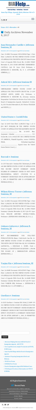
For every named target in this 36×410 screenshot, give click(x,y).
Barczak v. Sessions (10, 156)
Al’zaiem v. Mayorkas (18, 396)
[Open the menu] (32, 19)
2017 (7, 27)
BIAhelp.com (8, 407)
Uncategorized (13, 50)
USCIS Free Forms (10, 361)
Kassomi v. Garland (18, 398)
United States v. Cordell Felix (14, 116)
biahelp (27, 50)
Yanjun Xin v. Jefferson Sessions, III (17, 263)
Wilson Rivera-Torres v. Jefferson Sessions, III (16, 192)
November (13, 27)
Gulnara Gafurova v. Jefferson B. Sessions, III (16, 227)
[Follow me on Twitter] (6, 20)
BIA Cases (22, 50)
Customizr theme (29, 407)
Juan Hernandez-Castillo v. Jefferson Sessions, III (17, 46)
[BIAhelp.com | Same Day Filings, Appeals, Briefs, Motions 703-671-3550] (18, 5)
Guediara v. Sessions (10, 295)
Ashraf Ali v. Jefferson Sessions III (16, 81)
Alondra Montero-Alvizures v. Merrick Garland (18, 391)
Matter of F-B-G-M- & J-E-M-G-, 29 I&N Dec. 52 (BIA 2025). (18, 388)
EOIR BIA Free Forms (11, 364)
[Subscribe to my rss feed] (2, 20)
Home (3, 27)
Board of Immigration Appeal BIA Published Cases (18, 366)
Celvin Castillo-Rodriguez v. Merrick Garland (18, 393)
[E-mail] (4, 20)
